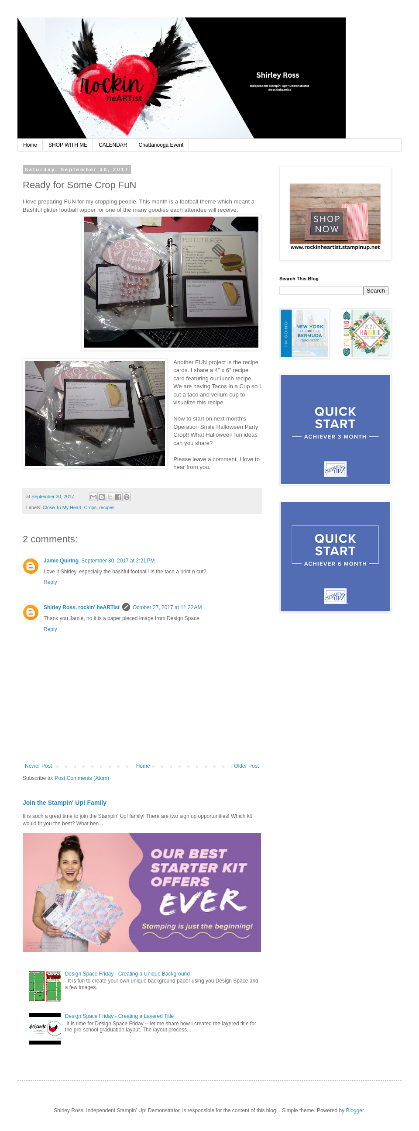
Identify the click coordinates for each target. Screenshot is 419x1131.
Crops (90, 507)
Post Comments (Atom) (82, 778)
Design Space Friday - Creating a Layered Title (119, 1016)
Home (30, 145)
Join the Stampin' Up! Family (64, 802)
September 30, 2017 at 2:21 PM (118, 561)
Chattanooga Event (161, 145)
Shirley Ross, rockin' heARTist (82, 607)
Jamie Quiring (61, 561)
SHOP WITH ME (67, 145)
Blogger (355, 1110)
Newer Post (38, 766)
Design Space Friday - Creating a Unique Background (127, 974)
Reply (50, 582)
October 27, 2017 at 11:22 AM (167, 607)
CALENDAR (113, 145)
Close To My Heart (62, 507)
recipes (106, 507)
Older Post (246, 766)
